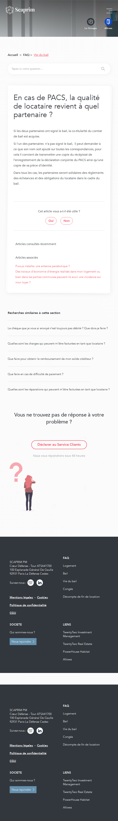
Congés (68, 589)
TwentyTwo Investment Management (77, 634)
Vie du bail (70, 581)
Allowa (67, 659)
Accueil (13, 55)
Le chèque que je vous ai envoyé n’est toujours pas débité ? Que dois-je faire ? (58, 328)
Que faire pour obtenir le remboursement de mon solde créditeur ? (50, 359)
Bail (65, 573)
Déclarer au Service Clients (59, 444)
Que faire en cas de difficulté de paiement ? (35, 374)
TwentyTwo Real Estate (77, 644)
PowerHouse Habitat (76, 652)
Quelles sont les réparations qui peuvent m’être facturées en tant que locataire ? (59, 389)
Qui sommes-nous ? (22, 632)
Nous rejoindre (21, 642)
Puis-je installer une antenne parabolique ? (42, 266)
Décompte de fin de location (81, 597)
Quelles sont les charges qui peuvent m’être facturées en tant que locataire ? (56, 343)
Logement (69, 566)
